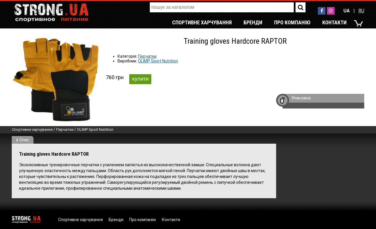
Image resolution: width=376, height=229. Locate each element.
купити (140, 79)
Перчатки (147, 56)
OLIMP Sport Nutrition (158, 61)
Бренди (253, 22)
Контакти (334, 22)
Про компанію (292, 22)
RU (361, 10)
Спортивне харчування (202, 22)
